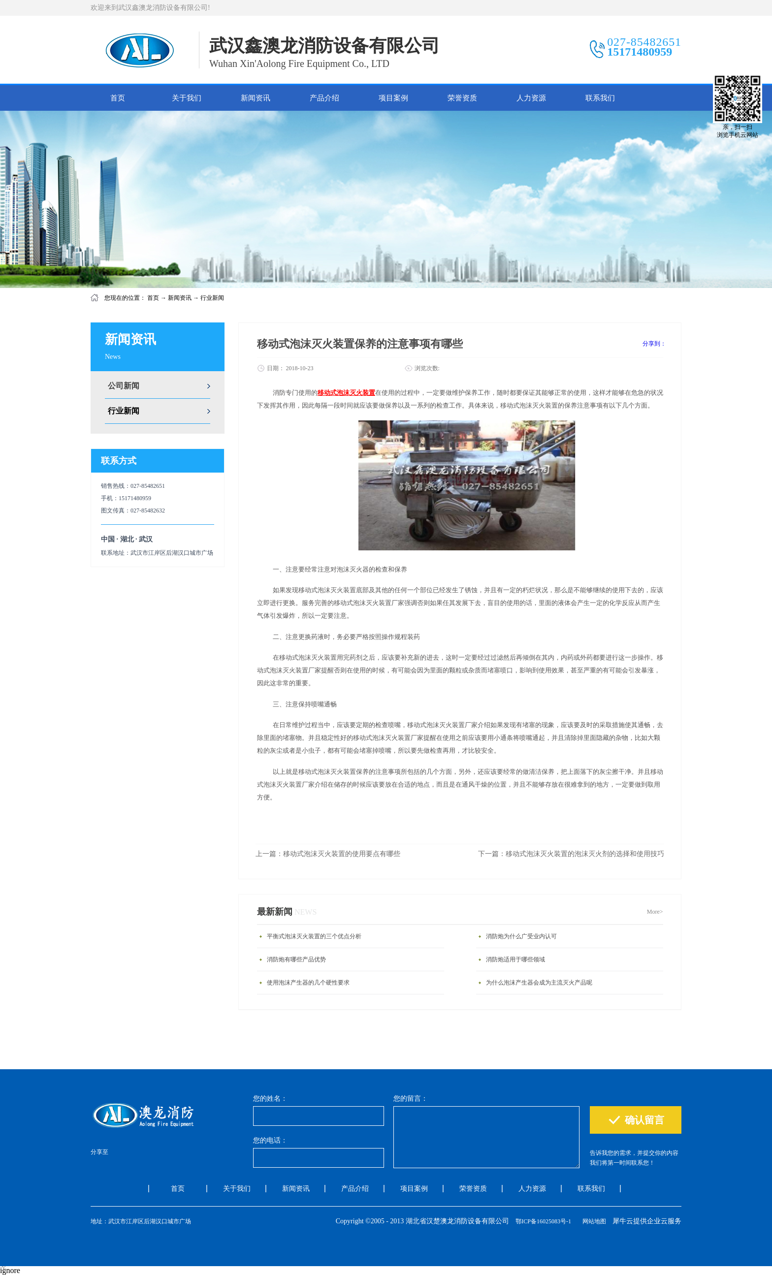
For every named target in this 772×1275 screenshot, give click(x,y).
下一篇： (571, 854)
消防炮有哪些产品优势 (296, 959)
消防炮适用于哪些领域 (515, 959)
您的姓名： (270, 1098)
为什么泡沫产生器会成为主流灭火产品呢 (539, 982)
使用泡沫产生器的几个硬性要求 (308, 982)
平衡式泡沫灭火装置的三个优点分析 (314, 936)
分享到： (654, 343)
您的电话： (270, 1140)
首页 (117, 98)
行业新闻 (212, 297)
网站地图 (592, 1221)
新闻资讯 (180, 297)
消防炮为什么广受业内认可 (521, 936)
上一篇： (328, 854)
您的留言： (410, 1098)
